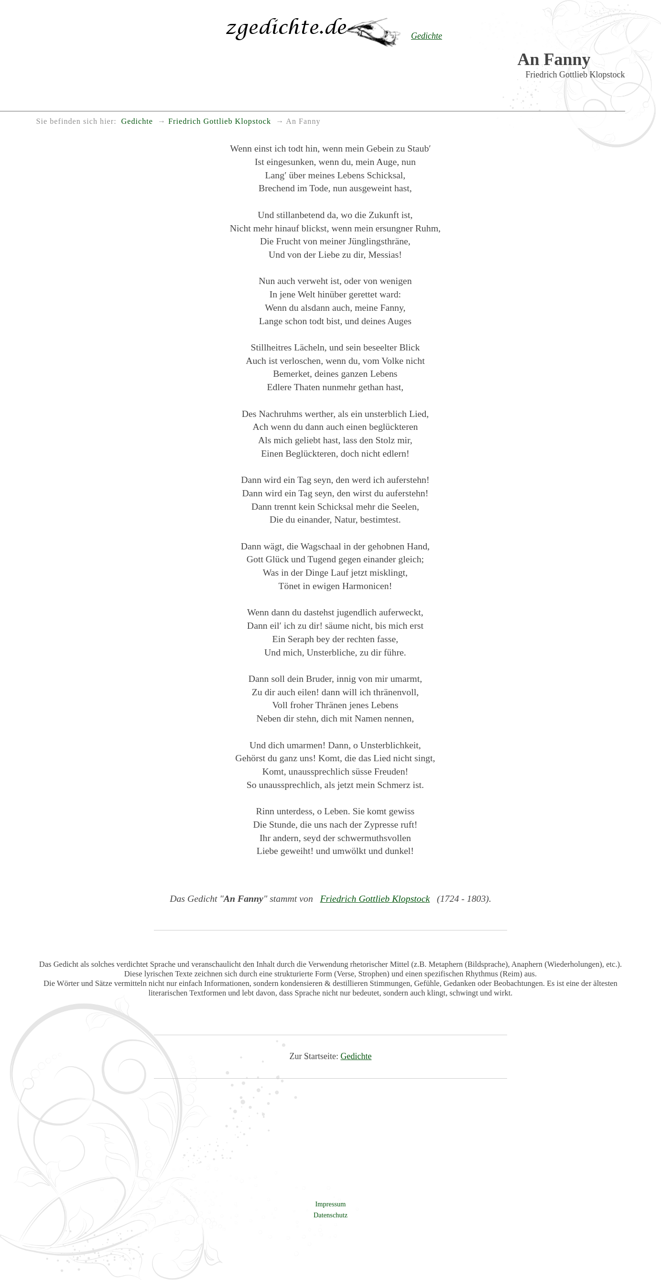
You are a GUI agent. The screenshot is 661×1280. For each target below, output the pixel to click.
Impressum (330, 1204)
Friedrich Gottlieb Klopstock (375, 898)
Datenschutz (330, 1215)
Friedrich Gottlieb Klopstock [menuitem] (219, 121)
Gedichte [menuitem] (137, 121)
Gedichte (356, 1056)
